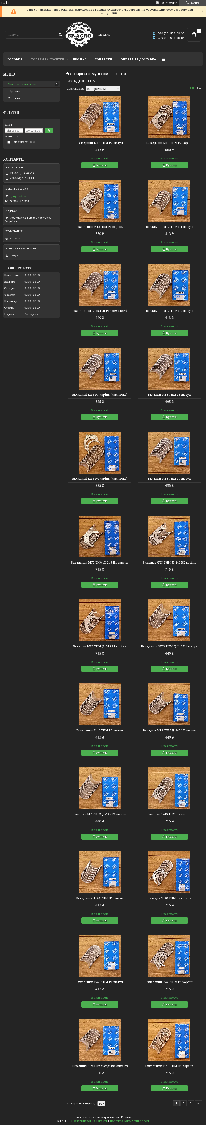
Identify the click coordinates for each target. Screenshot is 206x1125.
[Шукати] (60, 35)
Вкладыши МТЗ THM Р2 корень (169, 143)
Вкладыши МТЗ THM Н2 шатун (169, 310)
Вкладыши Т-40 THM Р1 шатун (99, 982)
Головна (14, 59)
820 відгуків (169, 3)
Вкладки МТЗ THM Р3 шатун (169, 394)
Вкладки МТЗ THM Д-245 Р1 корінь (99, 646)
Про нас (79, 59)
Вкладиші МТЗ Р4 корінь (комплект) (99, 478)
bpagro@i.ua (17, 196)
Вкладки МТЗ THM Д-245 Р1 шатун (99, 814)
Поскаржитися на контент (89, 1121)
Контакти (103, 59)
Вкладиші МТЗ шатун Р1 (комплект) (99, 310)
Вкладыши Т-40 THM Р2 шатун (99, 730)
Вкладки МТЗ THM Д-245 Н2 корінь (169, 562)
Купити (101, 165)
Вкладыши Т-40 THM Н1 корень (169, 1066)
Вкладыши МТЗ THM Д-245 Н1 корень (99, 562)
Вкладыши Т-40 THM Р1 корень (169, 982)
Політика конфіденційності (129, 1121)
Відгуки (14, 98)
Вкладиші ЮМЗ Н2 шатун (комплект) (100, 1066)
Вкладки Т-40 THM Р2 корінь (169, 898)
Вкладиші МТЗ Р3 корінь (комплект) (99, 394)
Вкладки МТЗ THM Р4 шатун (169, 478)
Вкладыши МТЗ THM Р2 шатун (100, 143)
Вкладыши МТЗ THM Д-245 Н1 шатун (169, 646)
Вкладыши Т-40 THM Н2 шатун (99, 898)
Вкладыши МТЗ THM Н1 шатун (169, 226)
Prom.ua (126, 1117)
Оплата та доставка (138, 59)
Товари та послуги (47, 59)
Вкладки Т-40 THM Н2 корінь (169, 814)
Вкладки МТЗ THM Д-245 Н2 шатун (169, 730)
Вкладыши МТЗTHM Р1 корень (99, 226)
